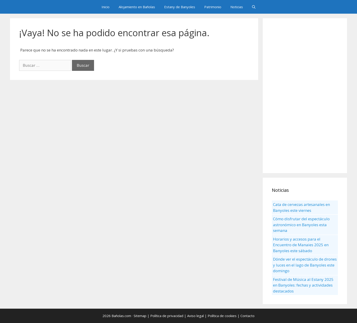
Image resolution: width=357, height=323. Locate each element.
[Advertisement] (305, 95)
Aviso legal (195, 315)
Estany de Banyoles (179, 7)
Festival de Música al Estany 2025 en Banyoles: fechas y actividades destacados (303, 285)
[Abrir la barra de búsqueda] (253, 7)
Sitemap (140, 315)
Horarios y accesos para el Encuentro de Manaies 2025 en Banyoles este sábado (301, 244)
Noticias (236, 7)
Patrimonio (212, 7)
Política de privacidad (166, 315)
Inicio (106, 7)
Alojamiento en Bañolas (137, 7)
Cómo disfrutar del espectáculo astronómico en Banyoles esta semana (301, 224)
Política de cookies (222, 315)
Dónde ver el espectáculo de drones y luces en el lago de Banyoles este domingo (305, 264)
